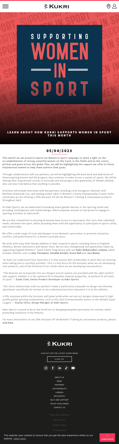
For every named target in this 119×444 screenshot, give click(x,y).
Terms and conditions (59, 415)
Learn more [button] (20, 438)
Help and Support (59, 400)
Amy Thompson (40, 253)
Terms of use (60, 420)
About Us (59, 377)
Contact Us (59, 407)
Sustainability (59, 388)
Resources (59, 396)
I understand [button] (107, 437)
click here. (8, 322)
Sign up (59, 359)
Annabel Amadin (59, 253)
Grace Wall (75, 253)
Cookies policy (59, 425)
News (59, 381)
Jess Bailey (93, 253)
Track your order (59, 403)
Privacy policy (59, 430)
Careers (59, 392)
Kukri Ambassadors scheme (91, 249)
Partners (59, 385)
